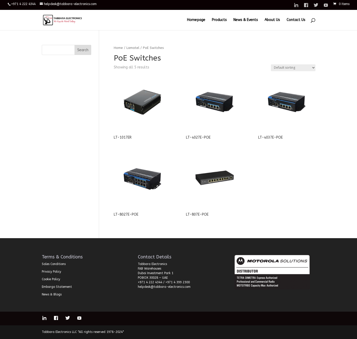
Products (219, 20)
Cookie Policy (51, 279)
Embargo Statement (57, 287)
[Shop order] (293, 67)
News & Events (245, 20)
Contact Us (296, 20)
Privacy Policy (51, 271)
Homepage (196, 20)
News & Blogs (52, 294)
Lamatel (132, 48)
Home (118, 48)
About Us (272, 20)
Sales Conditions (54, 264)
